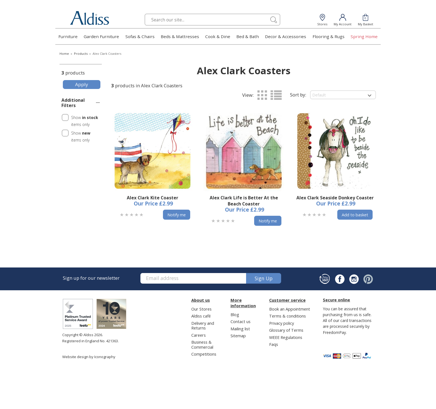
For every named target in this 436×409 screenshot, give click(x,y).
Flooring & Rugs (329, 36)
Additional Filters (73, 103)
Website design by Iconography (88, 356)
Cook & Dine (217, 36)
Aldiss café (201, 316)
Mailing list (240, 328)
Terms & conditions (287, 316)
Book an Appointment (289, 309)
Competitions (203, 354)
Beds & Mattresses (180, 36)
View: (248, 95)
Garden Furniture (101, 36)
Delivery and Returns (202, 325)
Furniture (68, 36)
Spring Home (364, 36)
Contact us (241, 321)
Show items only (84, 121)
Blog (235, 314)
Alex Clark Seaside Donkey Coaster (335, 198)
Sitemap (238, 335)
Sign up (263, 278)
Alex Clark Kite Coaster (152, 198)
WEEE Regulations (285, 337)
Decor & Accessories (285, 36)
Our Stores (201, 309)
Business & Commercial (202, 344)
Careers (198, 335)
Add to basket (355, 214)
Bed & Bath (247, 36)
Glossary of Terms (286, 330)
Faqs (273, 344)
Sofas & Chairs (140, 36)
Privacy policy (281, 323)
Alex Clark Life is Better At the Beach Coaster (244, 201)
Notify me (176, 214)
